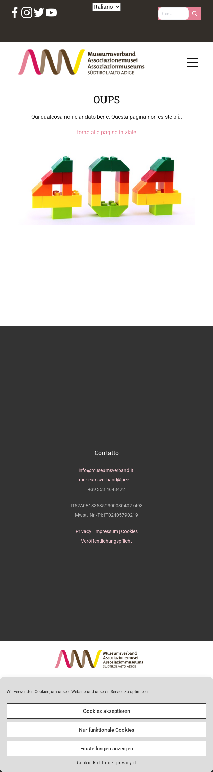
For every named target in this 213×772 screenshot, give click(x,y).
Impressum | (107, 531)
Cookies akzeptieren (106, 711)
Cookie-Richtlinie (95, 762)
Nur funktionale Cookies (106, 730)
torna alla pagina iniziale (106, 132)
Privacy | (85, 531)
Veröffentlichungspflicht (106, 541)
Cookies (129, 531)
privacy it (126, 762)
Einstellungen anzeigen (106, 748)
